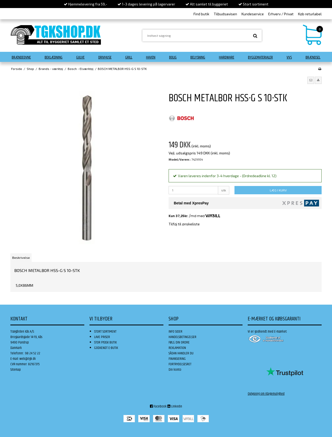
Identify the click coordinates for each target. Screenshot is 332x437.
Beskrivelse (21, 257)
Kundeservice (252, 14)
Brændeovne (21, 57)
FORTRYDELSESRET (180, 364)
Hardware (226, 57)
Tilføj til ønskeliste (184, 224)
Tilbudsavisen (225, 14)
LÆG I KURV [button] (278, 190)
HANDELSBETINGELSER (182, 337)
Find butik (201, 14)
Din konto (175, 369)
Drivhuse (105, 57)
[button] (310, 80)
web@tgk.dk (27, 359)
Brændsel (313, 57)
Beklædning (54, 57)
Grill (128, 57)
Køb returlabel (310, 14)
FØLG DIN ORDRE (179, 342)
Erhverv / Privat (281, 14)
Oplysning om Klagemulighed (266, 394)
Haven (150, 57)
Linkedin (174, 406)
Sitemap (15, 369)
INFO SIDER (175, 331)
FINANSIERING (177, 359)
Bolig (173, 57)
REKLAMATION (177, 348)
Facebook (158, 406)
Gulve (80, 57)
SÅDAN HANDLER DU (181, 353)
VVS (289, 57)
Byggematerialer (260, 57)
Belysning (197, 57)
